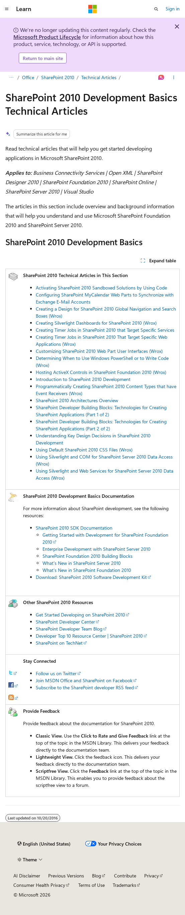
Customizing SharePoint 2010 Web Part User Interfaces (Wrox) (99, 351)
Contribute (125, 875)
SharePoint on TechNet (59, 643)
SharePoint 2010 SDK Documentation (74, 528)
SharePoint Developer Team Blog (69, 629)
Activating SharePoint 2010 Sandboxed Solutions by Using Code (101, 287)
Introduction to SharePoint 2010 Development (83, 379)
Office (28, 77)
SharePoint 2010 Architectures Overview (77, 400)
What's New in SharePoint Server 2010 (81, 563)
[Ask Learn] (161, 77)
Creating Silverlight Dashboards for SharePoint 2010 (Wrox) (96, 323)
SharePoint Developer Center (65, 621)
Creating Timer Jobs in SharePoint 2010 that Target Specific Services (105, 330)
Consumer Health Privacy (39, 885)
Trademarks (124, 885)
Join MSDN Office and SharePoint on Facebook (84, 680)
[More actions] (174, 77)
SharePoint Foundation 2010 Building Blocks (87, 556)
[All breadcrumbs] (11, 77)
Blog (96, 875)
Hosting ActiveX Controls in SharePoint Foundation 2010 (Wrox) (101, 372)
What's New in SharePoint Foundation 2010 (86, 570)
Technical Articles (98, 77)
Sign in (173, 8)
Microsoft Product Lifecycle (47, 36)
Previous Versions (66, 875)
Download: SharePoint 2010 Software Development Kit (91, 577)
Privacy (151, 875)
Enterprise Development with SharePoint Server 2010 (96, 549)
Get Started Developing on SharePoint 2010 (80, 614)
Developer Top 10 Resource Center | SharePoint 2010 (89, 636)
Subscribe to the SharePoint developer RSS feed (85, 687)
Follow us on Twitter (56, 673)
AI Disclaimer (26, 875)
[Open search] (156, 9)
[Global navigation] (6, 9)
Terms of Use (91, 885)
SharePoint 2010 (57, 77)
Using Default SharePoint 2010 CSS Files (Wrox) (84, 449)
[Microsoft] (92, 9)
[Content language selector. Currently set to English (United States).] (44, 844)
